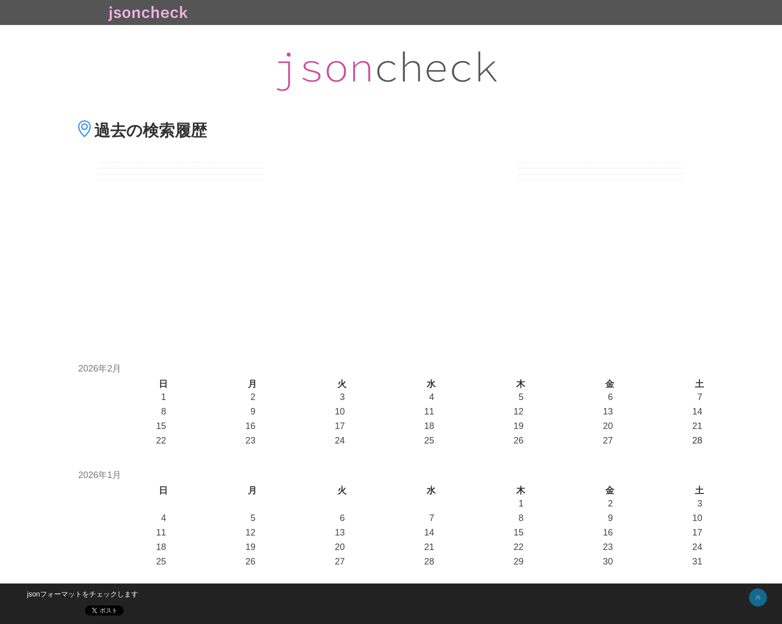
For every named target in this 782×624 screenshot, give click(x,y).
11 (429, 411)
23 (250, 441)
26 (519, 441)
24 (340, 441)
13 (608, 411)
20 (608, 426)
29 (519, 561)
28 (429, 561)
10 (340, 411)
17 (340, 426)
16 (250, 426)
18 (429, 426)
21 (697, 426)
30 (608, 561)
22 (161, 441)
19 (519, 426)
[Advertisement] (391, 266)
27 (608, 441)
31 (697, 561)
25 (429, 441)
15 (161, 426)
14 (697, 411)
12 (519, 411)
